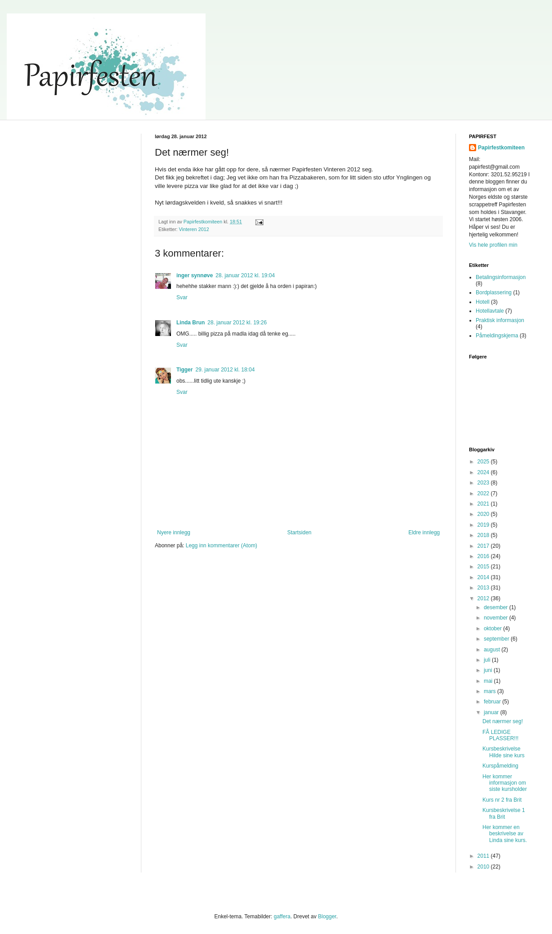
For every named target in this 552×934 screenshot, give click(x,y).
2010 (484, 867)
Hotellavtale (490, 311)
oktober (493, 628)
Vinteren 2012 (194, 229)
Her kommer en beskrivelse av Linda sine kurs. (504, 833)
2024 (484, 472)
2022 (484, 493)
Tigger (184, 370)
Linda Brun (190, 322)
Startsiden (299, 532)
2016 (484, 556)
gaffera (282, 916)
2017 (484, 546)
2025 (484, 461)
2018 (484, 535)
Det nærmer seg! (502, 721)
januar (492, 712)
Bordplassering (494, 292)
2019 (484, 525)
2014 (484, 577)
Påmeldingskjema (497, 335)
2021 (484, 504)
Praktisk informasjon (500, 320)
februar (493, 701)
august (492, 649)
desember (496, 607)
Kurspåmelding (500, 766)
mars (490, 691)
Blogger (327, 916)
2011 (484, 856)
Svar (182, 297)
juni (489, 670)
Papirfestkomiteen (501, 147)
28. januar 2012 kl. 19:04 (245, 275)
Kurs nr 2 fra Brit (501, 800)
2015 (484, 566)
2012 (484, 598)
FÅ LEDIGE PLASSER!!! (500, 735)
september (497, 639)
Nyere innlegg (173, 532)
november (496, 618)
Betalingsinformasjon (501, 277)
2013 (484, 588)
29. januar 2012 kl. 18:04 (224, 370)
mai (489, 681)
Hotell (483, 302)
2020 (484, 514)
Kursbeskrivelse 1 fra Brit (503, 813)
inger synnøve (194, 275)
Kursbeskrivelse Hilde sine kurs (503, 752)
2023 (484, 483)
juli (488, 660)
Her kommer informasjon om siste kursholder (504, 783)
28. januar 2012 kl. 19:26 (237, 322)
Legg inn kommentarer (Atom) (221, 545)
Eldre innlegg (424, 532)
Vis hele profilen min (493, 245)
